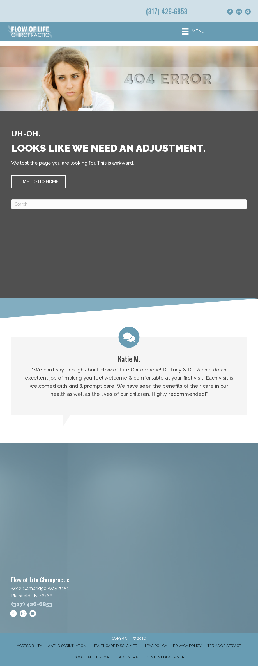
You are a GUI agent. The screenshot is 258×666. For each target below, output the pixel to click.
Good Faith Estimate (93, 657)
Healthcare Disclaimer (114, 646)
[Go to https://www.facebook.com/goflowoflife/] (230, 12)
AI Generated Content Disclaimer (152, 657)
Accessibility (29, 646)
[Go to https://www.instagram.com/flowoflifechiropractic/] (239, 12)
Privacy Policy (187, 646)
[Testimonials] (129, 371)
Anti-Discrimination (67, 646)
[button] (38, 181)
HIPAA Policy (155, 646)
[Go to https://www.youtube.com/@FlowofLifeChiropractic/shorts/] (248, 12)
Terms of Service (224, 646)
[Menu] (193, 31)
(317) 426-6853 (166, 11)
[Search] (129, 204)
